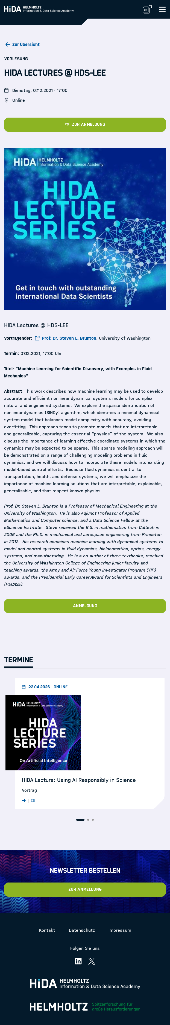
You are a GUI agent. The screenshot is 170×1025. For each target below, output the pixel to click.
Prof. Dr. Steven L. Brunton (69, 338)
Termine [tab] (18, 660)
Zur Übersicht (26, 44)
